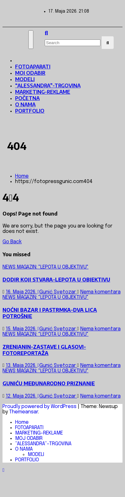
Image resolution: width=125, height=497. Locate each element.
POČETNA (27, 98)
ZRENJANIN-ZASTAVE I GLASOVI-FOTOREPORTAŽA (44, 350)
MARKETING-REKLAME (42, 92)
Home (22, 176)
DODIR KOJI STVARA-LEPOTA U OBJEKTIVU (56, 279)
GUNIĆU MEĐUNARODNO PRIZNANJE (49, 383)
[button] (46, 33)
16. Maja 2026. (21, 292)
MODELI (25, 79)
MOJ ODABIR (30, 73)
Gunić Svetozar (57, 292)
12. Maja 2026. (21, 396)
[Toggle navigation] (30, 39)
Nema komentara (100, 292)
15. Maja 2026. (21, 329)
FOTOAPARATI (32, 66)
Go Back (12, 242)
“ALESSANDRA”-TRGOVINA (48, 85)
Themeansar (23, 412)
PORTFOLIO (29, 111)
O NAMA (25, 104)
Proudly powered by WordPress (40, 406)
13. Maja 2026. (21, 365)
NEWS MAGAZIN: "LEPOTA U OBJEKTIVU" (45, 267)
